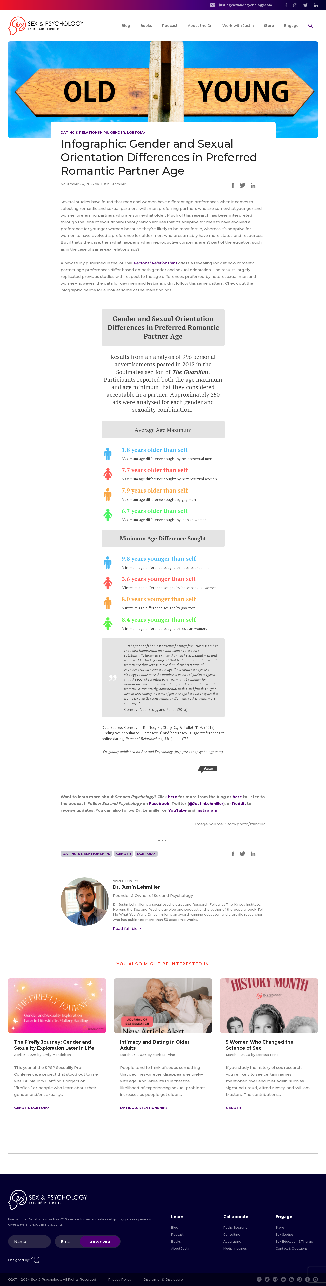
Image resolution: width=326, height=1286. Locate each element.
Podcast (170, 25)
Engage (291, 25)
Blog (126, 25)
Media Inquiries (235, 1248)
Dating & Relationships (84, 132)
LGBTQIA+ (136, 132)
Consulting (231, 1234)
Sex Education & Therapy (295, 1241)
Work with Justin (238, 25)
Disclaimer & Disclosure (163, 1279)
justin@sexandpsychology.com (241, 5)
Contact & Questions (291, 1248)
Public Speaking (235, 1227)
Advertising (232, 1241)
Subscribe (100, 1242)
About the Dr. (200, 25)
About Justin (180, 1248)
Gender (117, 132)
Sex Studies (284, 1234)
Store (269, 25)
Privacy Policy (119, 1279)
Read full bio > (127, 928)
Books (146, 25)
